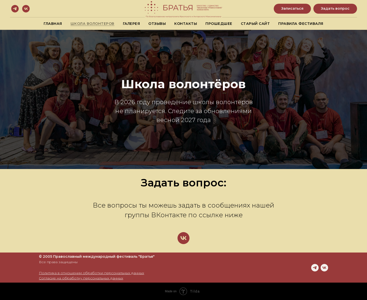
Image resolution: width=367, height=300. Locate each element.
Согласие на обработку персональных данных (81, 278)
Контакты (185, 23)
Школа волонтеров (92, 23)
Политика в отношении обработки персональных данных (91, 273)
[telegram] (15, 8)
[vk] (26, 8)
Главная (53, 23)
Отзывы (157, 23)
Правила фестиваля (300, 23)
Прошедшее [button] (218, 23)
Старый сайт (255, 23)
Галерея (131, 23)
